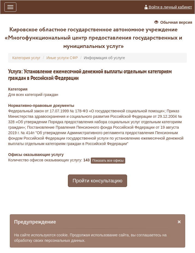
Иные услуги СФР (62, 58)
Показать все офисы (108, 160)
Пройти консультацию (97, 180)
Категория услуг (26, 58)
